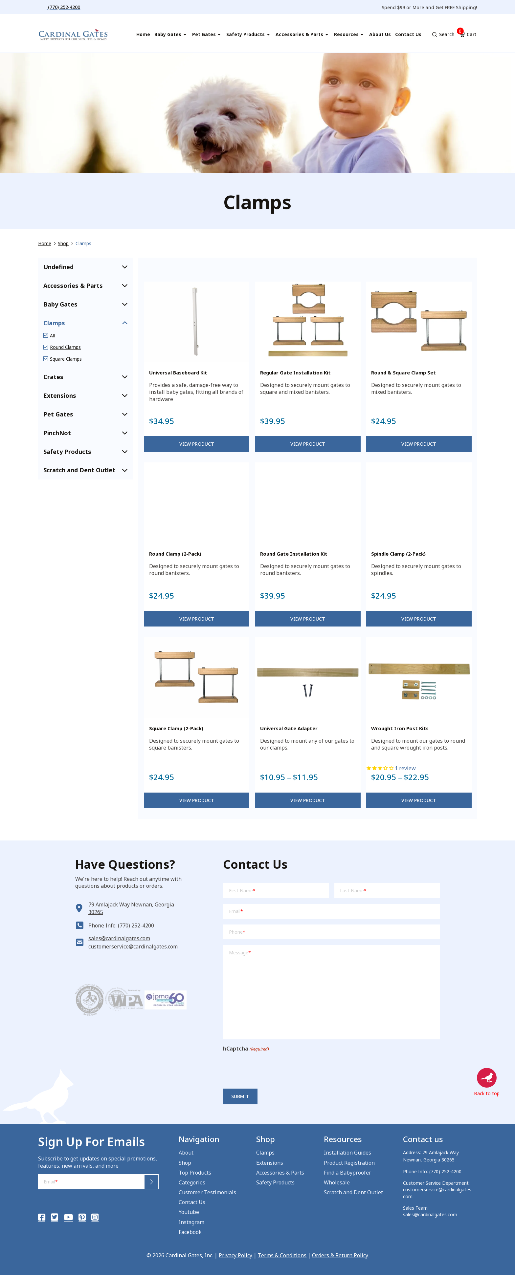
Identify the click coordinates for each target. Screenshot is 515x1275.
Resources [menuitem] (346, 34)
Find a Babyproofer (347, 1172)
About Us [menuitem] (380, 34)
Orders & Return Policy (340, 1255)
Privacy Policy (235, 1255)
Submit (240, 1096)
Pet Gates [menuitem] (204, 34)
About (186, 1152)
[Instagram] (95, 1217)
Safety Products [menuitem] (245, 34)
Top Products (195, 1172)
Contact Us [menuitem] (408, 34)
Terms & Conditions (282, 1255)
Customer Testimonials (207, 1192)
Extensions (269, 1162)
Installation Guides (347, 1152)
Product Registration (349, 1162)
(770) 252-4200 (445, 1171)
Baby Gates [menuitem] (167, 34)
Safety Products (275, 1182)
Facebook (190, 1232)
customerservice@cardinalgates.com (133, 946)
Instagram (191, 1222)
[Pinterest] (82, 1217)
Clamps (265, 1152)
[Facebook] (41, 1217)
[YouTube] (68, 1217)
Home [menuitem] (143, 34)
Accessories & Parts (280, 1172)
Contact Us (192, 1202)
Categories (192, 1182)
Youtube (189, 1212)
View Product (196, 444)
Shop (63, 243)
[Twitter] (54, 1217)
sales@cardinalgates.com (119, 938)
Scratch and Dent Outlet (353, 1192)
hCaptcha (246, 1048)
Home (44, 243)
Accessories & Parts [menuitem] (299, 34)
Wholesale (337, 1182)
